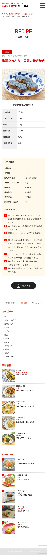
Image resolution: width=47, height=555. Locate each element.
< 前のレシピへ (10, 303)
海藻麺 (6, 349)
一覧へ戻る (23, 303)
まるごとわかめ (10, 320)
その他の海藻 (9, 356)
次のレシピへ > (37, 303)
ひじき (6, 353)
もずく (6, 331)
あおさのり (8, 345)
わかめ (6, 342)
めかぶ (6, 327)
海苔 (6, 335)
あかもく (7, 338)
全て (6, 316)
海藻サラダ (8, 324)
